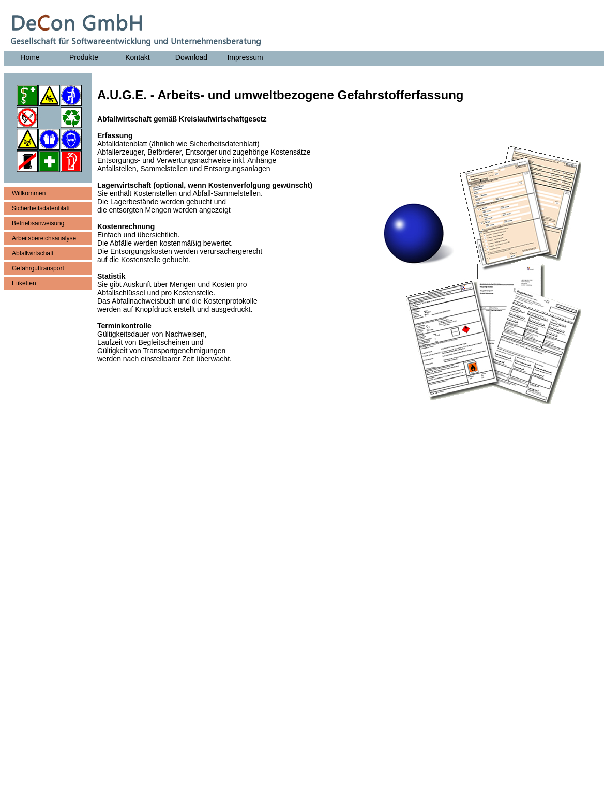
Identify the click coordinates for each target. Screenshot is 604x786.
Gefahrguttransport (38, 268)
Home (29, 57)
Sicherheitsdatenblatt (41, 208)
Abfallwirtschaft (33, 253)
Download (191, 57)
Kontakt (137, 57)
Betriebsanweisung (38, 223)
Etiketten (24, 283)
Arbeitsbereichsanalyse (44, 238)
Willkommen (29, 193)
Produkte (83, 57)
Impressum (245, 57)
